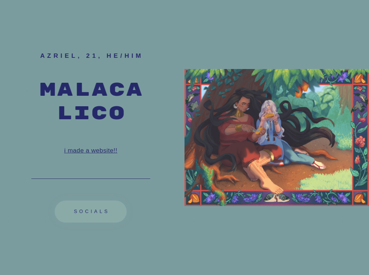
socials (92, 211)
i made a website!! (90, 150)
